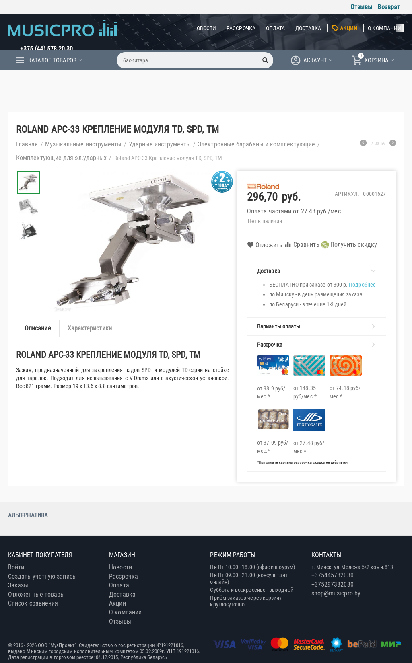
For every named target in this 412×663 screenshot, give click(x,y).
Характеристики (90, 328)
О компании (384, 28)
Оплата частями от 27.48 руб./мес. (294, 211)
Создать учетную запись (42, 576)
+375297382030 (332, 584)
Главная (27, 144)
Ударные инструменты (160, 144)
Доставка (308, 28)
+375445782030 (332, 575)
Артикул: (347, 194)
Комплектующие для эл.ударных (61, 158)
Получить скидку (349, 245)
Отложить (264, 245)
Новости (204, 28)
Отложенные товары (36, 594)
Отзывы (361, 7)
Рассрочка (241, 28)
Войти (16, 567)
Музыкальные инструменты (83, 144)
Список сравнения (33, 603)
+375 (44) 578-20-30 (46, 49)
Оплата (275, 28)
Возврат (388, 7)
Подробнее (362, 284)
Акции (348, 28)
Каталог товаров (52, 60)
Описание (38, 328)
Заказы (18, 585)
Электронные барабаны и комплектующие (256, 144)
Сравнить (301, 244)
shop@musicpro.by (335, 593)
